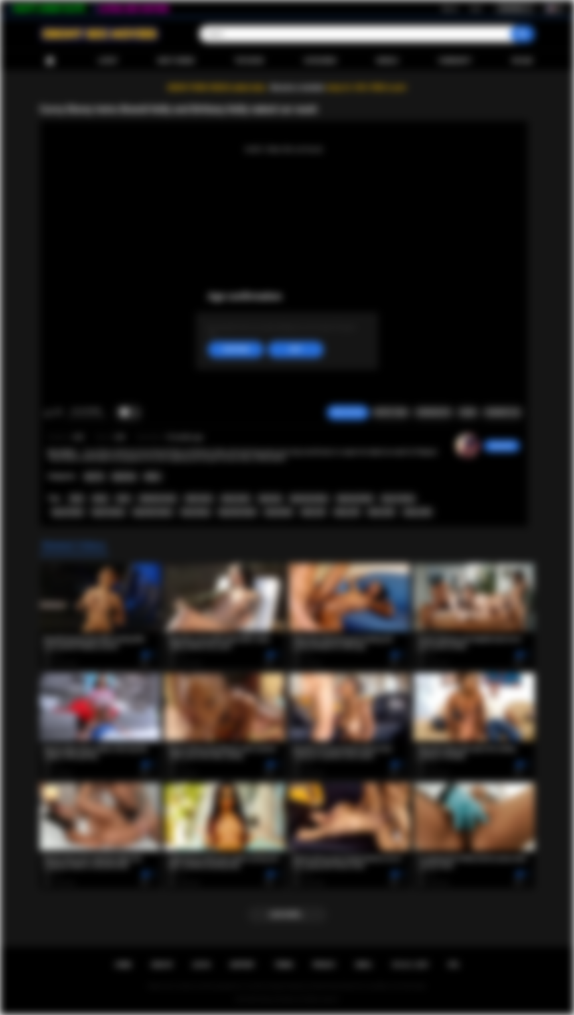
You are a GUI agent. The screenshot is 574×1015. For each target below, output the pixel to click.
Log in (475, 8)
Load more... (287, 914)
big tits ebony (108, 512)
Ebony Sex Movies (278, 999)
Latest (108, 60)
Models (387, 60)
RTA (453, 965)
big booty (270, 498)
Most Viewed (176, 60)
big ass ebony (398, 498)
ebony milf (347, 512)
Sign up (450, 8)
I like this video (48, 413)
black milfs (381, 512)
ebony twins (235, 498)
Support (242, 965)
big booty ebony (309, 498)
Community (454, 60)
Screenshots (433, 412)
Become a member (298, 87)
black (77, 498)
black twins (199, 498)
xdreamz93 (502, 446)
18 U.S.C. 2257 (409, 965)
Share (467, 412)
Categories (320, 60)
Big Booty (124, 476)
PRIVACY (324, 965)
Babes (153, 476)
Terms (283, 965)
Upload (522, 60)
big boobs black (237, 512)
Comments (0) (502, 412)
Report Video (391, 412)
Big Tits (94, 476)
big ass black (68, 512)
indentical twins (158, 498)
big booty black (355, 498)
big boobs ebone (152, 512)
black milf (313, 512)
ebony (100, 498)
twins (123, 498)
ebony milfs (417, 512)
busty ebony (195, 512)
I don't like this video (58, 413)
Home (50, 61)
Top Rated (249, 60)
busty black (279, 512)
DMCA (363, 965)
